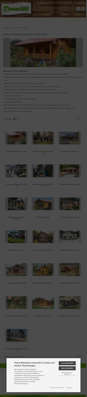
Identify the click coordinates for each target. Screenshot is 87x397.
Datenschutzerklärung (56, 387)
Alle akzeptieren (67, 363)
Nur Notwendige (67, 368)
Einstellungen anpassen (67, 373)
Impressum (69, 387)
